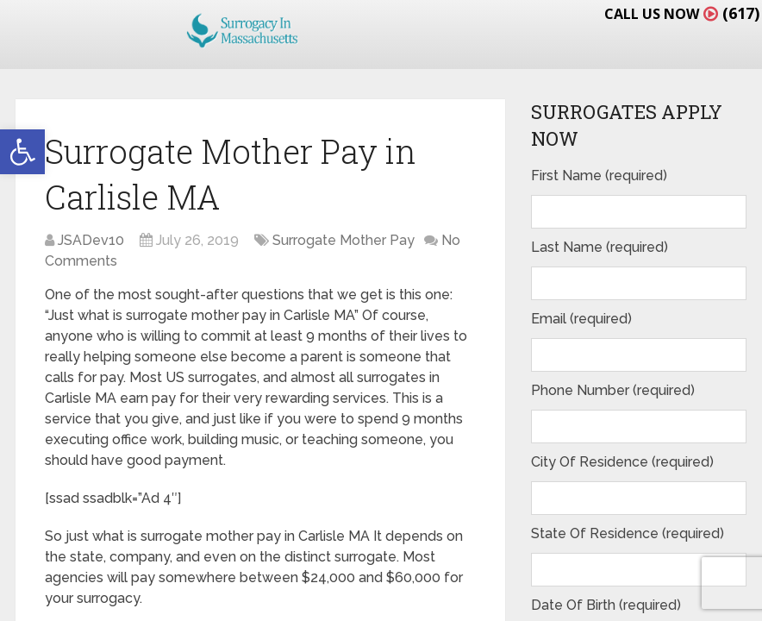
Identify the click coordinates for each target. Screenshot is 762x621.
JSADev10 (91, 240)
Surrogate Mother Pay (343, 240)
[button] (22, 151)
